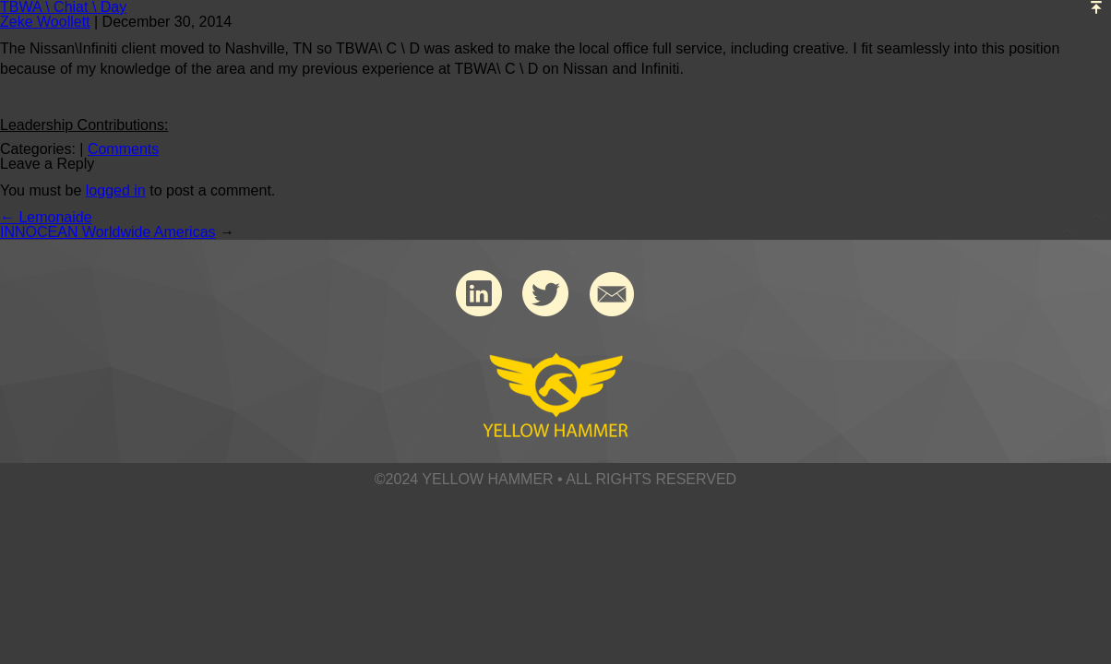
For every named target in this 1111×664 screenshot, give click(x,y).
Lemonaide (46, 217)
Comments (123, 149)
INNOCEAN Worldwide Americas (108, 232)
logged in (116, 190)
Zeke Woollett (45, 22)
